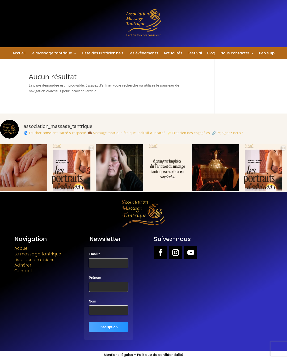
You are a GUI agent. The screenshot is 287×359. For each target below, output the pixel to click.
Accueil (19, 54)
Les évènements (143, 54)
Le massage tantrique (51, 54)
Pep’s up (266, 54)
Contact (23, 271)
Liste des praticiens (34, 260)
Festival (195, 54)
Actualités (173, 54)
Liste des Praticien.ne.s (102, 54)
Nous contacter (234, 54)
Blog (211, 54)
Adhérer (22, 265)
